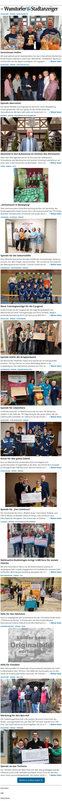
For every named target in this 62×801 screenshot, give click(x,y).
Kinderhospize (22, 14)
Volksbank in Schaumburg (25, 116)
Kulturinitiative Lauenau (25, 522)
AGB (2, 793)
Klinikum (13, 217)
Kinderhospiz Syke (24, 369)
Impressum (5, 788)
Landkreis (5, 217)
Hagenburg (5, 268)
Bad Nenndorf (7, 575)
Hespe (3, 166)
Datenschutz (5, 798)
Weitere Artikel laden (31, 780)
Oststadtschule (22, 65)
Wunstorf (5, 14)
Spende (13, 14)
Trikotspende (16, 268)
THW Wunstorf (16, 420)
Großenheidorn (7, 626)
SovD (23, 626)
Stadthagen (6, 471)
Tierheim (19, 728)
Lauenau (4, 522)
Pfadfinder (21, 319)
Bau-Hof (19, 677)
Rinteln (4, 116)
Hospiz (14, 471)
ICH (21, 575)
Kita (14, 166)
